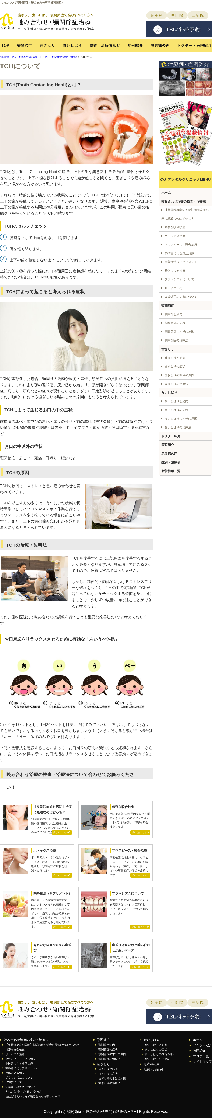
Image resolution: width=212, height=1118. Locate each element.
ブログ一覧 (201, 1056)
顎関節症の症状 (175, 323)
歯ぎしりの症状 (175, 366)
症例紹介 (136, 48)
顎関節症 (24, 48)
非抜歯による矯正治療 (179, 253)
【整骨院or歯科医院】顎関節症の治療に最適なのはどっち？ (186, 214)
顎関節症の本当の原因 (179, 331)
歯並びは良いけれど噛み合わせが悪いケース (32, 1096)
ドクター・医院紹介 (192, 48)
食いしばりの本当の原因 (181, 418)
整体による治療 (175, 270)
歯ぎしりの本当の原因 (179, 375)
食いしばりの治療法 (178, 427)
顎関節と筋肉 (173, 314)
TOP (6, 48)
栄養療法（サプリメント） (182, 262)
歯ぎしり (47, 48)
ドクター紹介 (170, 436)
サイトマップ (202, 1061)
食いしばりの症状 (176, 410)
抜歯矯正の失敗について (181, 296)
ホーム (166, 192)
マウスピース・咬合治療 (181, 244)
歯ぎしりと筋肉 (175, 357)
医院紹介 (167, 445)
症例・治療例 (170, 462)
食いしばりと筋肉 (176, 401)
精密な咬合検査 (175, 227)
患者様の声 (160, 48)
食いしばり (72, 48)
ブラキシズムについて (179, 279)
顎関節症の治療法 (176, 340)
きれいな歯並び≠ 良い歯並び (23, 1091)
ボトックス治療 (175, 236)
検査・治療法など (105, 48)
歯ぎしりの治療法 (176, 383)
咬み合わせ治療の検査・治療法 (61, 57)
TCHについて (174, 288)
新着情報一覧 (170, 471)
